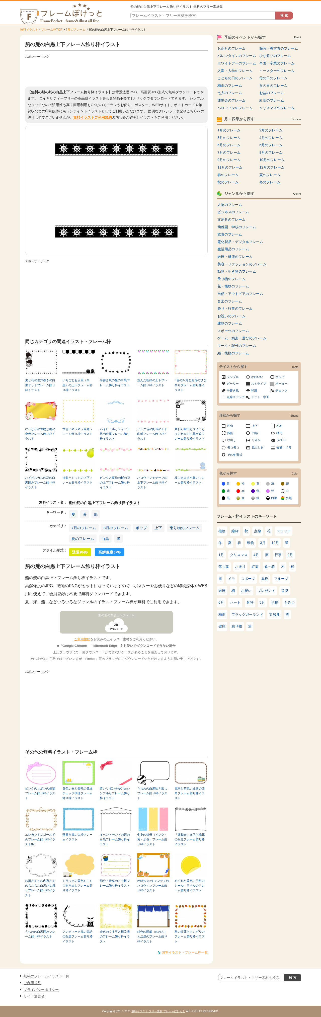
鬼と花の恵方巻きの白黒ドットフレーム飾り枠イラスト (40, 385)
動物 (250, 543)
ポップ (141, 528)
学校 (274, 602)
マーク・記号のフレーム (236, 346)
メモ (231, 579)
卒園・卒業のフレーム (276, 63)
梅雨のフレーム (229, 86)
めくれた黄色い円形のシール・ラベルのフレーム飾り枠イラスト (190, 885)
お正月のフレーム (231, 48)
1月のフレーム (228, 130)
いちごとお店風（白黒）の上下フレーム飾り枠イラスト (77, 385)
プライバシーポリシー (41, 990)
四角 (230, 426)
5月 (262, 602)
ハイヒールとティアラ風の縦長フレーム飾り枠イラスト (115, 434)
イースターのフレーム (276, 71)
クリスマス (239, 555)
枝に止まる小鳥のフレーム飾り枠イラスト (190, 480)
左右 (279, 426)
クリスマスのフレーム (276, 108)
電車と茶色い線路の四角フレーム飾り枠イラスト (190, 793)
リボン (256, 440)
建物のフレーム (229, 323)
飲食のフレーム (229, 234)
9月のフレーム (228, 160)
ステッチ (284, 531)
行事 (278, 555)
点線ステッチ (236, 397)
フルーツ (281, 579)
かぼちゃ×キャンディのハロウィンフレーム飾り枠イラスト (153, 885)
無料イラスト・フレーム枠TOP (41, 29)
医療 (221, 591)
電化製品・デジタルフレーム (240, 242)
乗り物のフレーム (185, 528)
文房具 (274, 614)
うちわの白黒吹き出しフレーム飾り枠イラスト (152, 793)
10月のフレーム (271, 160)
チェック (281, 390)
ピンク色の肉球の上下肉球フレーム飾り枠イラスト (152, 434)
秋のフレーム (227, 182)
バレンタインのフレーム (236, 56)
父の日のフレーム (273, 86)
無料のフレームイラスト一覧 (46, 976)
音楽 (284, 591)
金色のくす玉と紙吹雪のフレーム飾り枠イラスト (115, 936)
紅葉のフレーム (271, 100)
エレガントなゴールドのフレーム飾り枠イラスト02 (40, 839)
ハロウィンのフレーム (235, 108)
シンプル (233, 377)
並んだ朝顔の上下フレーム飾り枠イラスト (152, 382)
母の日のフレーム (273, 78)
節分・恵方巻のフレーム (278, 48)
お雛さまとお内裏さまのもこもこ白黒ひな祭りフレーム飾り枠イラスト (40, 888)
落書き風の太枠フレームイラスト (77, 837)
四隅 (230, 433)
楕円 (279, 433)
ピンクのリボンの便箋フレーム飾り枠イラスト (40, 793)
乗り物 (236, 626)
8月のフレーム (116, 528)
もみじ (289, 602)
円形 (255, 433)
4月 (256, 555)
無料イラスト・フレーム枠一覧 (185, 952)
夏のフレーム (82, 538)
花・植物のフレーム (233, 286)
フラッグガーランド (247, 614)
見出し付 (258, 447)
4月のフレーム (270, 138)
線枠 (234, 531)
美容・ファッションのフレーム (242, 264)
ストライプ (258, 383)
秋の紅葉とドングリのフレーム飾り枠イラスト (190, 936)
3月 (263, 543)
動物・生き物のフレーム (236, 271)
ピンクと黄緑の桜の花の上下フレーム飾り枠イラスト (115, 482)
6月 (221, 602)
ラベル (280, 440)
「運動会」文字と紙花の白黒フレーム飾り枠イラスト (190, 839)
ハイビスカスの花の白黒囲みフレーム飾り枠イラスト (40, 482)
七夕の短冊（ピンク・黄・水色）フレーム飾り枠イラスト (152, 839)
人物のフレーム (229, 205)
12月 (275, 543)
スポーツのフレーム (233, 331)
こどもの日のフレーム (235, 78)
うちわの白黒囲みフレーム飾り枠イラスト (40, 934)
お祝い (246, 591)
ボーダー (281, 383)
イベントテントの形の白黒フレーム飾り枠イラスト (115, 839)
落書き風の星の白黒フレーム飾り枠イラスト (115, 382)
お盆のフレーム (271, 93)
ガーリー (233, 383)
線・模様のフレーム (233, 353)
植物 (221, 531)
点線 (257, 531)
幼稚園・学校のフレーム (236, 227)
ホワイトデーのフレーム (236, 63)
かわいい (257, 377)
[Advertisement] (116, 71)
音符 (250, 602)
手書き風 (233, 390)
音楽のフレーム (229, 301)
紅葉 (255, 567)
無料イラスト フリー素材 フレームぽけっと (158, 1011)
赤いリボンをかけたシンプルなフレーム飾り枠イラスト (115, 793)
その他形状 (234, 454)
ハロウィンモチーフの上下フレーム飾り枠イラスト (152, 482)
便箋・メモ (283, 447)
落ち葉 (223, 567)
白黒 (105, 538)
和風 (254, 390)
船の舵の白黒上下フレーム (116, 615)
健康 (221, 626)
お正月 (240, 567)
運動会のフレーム (231, 100)
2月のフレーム (270, 130)
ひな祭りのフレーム (275, 56)
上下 (158, 528)
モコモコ (233, 447)
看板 (264, 579)
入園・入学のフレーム (235, 71)
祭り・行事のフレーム (235, 308)
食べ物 (270, 567)
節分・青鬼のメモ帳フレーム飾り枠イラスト (115, 883)
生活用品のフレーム (233, 249)
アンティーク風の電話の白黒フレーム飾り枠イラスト (77, 936)
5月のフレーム (228, 145)
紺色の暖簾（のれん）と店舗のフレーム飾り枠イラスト (152, 936)
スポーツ (248, 579)
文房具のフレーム (231, 219)
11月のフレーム (230, 167)
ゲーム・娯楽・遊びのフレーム (242, 338)
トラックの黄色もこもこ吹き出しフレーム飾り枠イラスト (77, 885)
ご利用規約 (82, 639)
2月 (290, 555)
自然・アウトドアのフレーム (240, 294)
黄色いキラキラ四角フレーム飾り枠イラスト (77, 431)
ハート (235, 602)
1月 (221, 555)
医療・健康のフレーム (235, 257)
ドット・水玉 (260, 397)
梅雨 (221, 614)
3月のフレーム (228, 138)
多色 (289, 498)
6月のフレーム (270, 145)
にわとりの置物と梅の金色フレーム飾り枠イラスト (40, 434)
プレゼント (266, 591)
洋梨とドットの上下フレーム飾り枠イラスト (77, 480)
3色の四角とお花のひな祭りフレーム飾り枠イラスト (190, 385)
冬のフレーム (269, 182)
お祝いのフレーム (231, 316)
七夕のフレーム (229, 93)
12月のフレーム (271, 167)
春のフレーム (227, 175)
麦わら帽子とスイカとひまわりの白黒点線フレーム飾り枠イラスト (190, 434)
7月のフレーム (76, 29)
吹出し (231, 440)
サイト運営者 (34, 996)
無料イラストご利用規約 (92, 117)
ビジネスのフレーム (233, 212)
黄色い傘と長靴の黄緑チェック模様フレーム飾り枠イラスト (77, 793)
